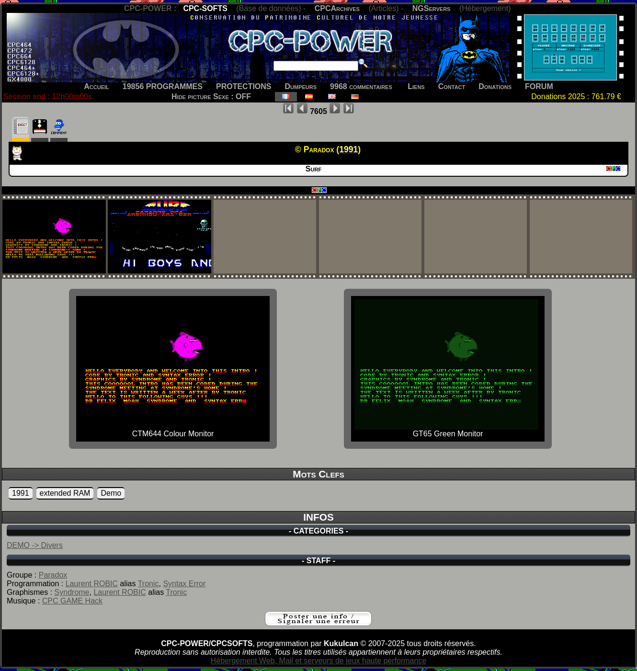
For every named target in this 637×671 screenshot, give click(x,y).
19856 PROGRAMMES (163, 86)
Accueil (96, 86)
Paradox (53, 575)
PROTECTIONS (244, 86)
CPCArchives (337, 8)
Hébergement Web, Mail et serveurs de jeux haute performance (319, 661)
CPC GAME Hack (72, 601)
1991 (20, 493)
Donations (495, 86)
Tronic (148, 584)
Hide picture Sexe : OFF (211, 96)
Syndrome (72, 592)
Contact (452, 86)
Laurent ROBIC (92, 584)
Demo (111, 493)
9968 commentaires (361, 86)
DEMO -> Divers (35, 545)
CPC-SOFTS (205, 8)
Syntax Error (184, 584)
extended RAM (65, 493)
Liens (416, 86)
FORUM (539, 86)
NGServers (431, 8)
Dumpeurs (301, 86)
